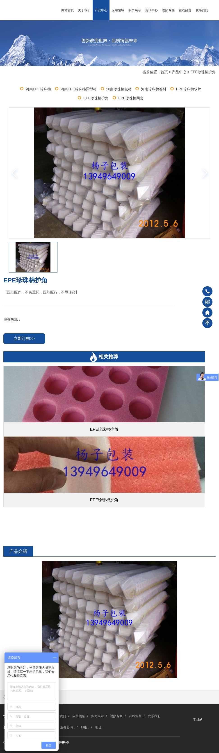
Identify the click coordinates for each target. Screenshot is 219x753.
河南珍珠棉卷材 (153, 89)
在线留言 (185, 10)
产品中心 (101, 10)
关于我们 (84, 10)
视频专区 (168, 10)
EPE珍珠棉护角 (203, 72)
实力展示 (134, 10)
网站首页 (67, 10)
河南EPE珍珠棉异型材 (79, 89)
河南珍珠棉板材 (119, 89)
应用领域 (118, 10)
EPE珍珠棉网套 (131, 98)
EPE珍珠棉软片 (188, 89)
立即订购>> (24, 338)
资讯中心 (151, 10)
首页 (164, 72)
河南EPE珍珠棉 (38, 89)
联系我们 (202, 10)
